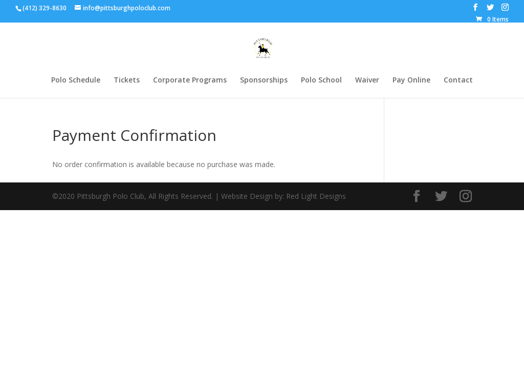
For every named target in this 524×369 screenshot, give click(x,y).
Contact (458, 80)
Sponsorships (264, 80)
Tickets (127, 80)
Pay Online (411, 80)
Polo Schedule (75, 80)
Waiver (367, 80)
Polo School (321, 80)
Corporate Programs (190, 80)
